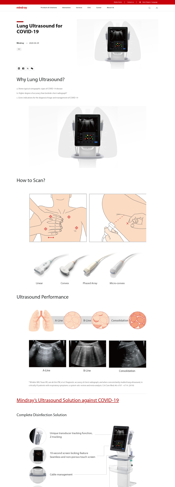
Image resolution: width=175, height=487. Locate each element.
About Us (110, 8)
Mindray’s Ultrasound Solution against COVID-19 (68, 400)
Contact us (130, 2)
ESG (89, 8)
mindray (22, 8)
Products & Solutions (49, 8)
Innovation (66, 8)
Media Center (118, 2)
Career (98, 8)
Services (79, 8)
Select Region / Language (149, 2)
